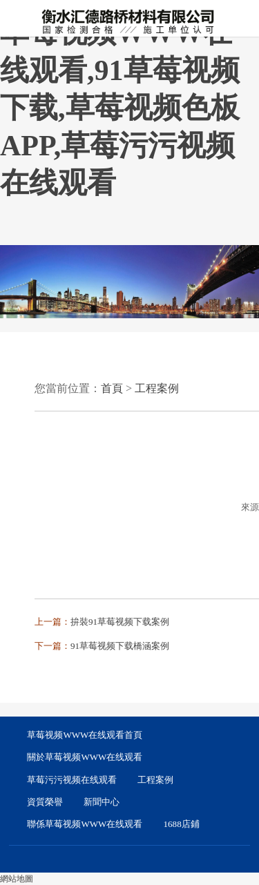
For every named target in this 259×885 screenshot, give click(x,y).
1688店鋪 (182, 824)
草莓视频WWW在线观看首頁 (84, 735)
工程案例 (157, 388)
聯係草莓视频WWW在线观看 (84, 824)
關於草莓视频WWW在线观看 (84, 757)
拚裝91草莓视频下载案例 (119, 621)
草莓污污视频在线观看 (72, 780)
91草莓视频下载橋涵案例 (119, 646)
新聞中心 (101, 802)
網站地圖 (16, 879)
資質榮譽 (45, 802)
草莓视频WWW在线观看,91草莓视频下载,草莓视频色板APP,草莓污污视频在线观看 (120, 108)
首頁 (112, 388)
